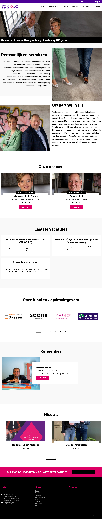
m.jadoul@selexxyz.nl (22, 205)
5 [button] (66, 344)
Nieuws (65, 7)
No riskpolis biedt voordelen (25, 458)
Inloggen (97, 2)
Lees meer (26, 211)
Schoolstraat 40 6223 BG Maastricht (10, 508)
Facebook (85, 2)
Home (43, 7)
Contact (97, 7)
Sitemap (37, 514)
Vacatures (75, 7)
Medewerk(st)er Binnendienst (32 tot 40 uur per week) (76, 248)
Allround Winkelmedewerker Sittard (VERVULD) (25, 248)
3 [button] (50, 344)
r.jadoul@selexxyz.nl (73, 205)
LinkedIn (82, 2)
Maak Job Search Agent (83, 485)
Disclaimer (38, 516)
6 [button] (74, 344)
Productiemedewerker (25, 273)
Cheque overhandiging (76, 458)
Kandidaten (85, 7)
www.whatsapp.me (29, 205)
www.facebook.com (25, 205)
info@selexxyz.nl (9, 515)
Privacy (37, 518)
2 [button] (58, 408)
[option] (25, 192)
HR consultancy (54, 7)
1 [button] (50, 408)
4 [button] (58, 344)
